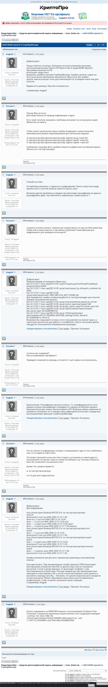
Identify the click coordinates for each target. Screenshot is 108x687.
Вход (56, 23)
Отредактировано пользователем (42, 329)
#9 (24, 499)
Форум (69, 29)
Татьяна (9, 106)
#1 (24, 54)
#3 (24, 175)
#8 (24, 443)
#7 (24, 398)
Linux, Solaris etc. (72, 33)
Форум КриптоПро (8, 33)
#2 (24, 106)
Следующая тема (98, 49)
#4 (24, 221)
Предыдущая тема (11, 49)
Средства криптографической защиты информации (41, 33)
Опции (89, 45)
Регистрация (67, 23)
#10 (24, 604)
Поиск (88, 29)
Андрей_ (10, 54)
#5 (24, 272)
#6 (24, 346)
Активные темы (79, 29)
